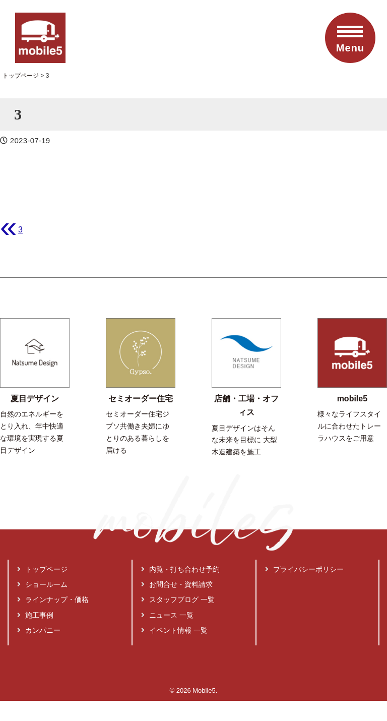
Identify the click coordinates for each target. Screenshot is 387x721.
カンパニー (38, 630)
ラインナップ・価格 (53, 599)
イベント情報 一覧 (174, 630)
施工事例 (35, 615)
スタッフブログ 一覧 (178, 599)
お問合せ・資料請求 (177, 584)
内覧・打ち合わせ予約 (180, 569)
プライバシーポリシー (304, 569)
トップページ (42, 569)
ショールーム (42, 584)
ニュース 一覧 (167, 615)
